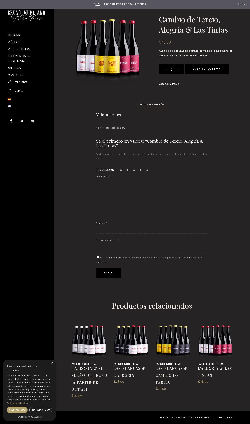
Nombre (101, 222)
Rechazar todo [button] (40, 409)
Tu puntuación (105, 169)
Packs (176, 83)
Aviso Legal (225, 417)
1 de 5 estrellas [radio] (123, 170)
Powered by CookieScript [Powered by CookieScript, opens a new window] (29, 417)
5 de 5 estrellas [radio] (149, 170)
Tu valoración (104, 176)
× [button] (51, 363)
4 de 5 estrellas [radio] (142, 170)
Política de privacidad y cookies (185, 417)
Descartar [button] (242, 4)
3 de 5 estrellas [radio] (136, 170)
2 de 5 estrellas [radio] (129, 170)
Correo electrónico (107, 240)
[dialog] (29, 390)
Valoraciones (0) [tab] (152, 104)
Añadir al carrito (206, 69)
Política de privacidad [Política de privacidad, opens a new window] (18, 403)
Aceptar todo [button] (17, 409)
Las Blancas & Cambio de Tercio (172, 375)
